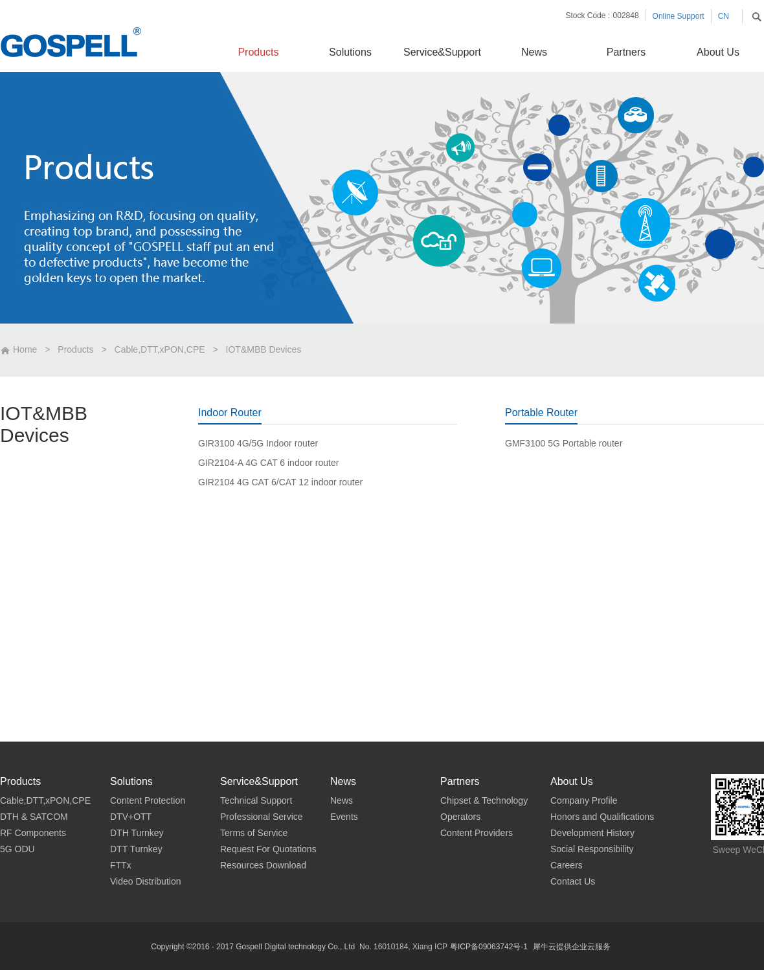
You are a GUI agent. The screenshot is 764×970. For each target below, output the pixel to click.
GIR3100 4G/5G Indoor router (258, 443)
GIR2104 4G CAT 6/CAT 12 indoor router (280, 482)
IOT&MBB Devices (264, 349)
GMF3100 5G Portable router (563, 443)
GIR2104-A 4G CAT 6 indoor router (268, 462)
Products (75, 349)
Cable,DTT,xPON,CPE (160, 349)
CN (723, 16)
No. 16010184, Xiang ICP (403, 946)
